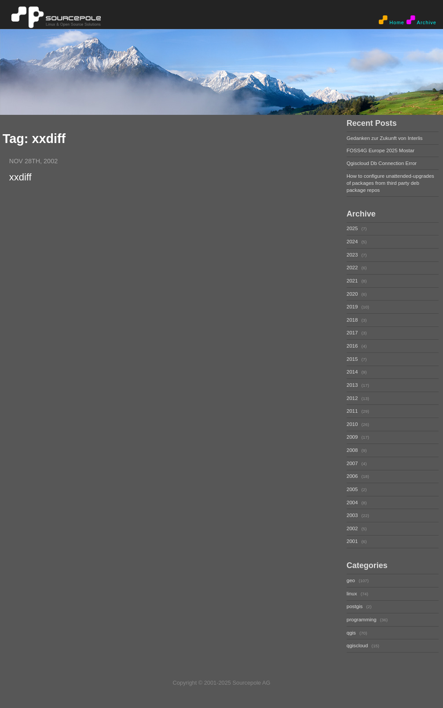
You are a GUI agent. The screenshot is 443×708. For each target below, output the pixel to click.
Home (391, 20)
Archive (421, 20)
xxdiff (20, 176)
